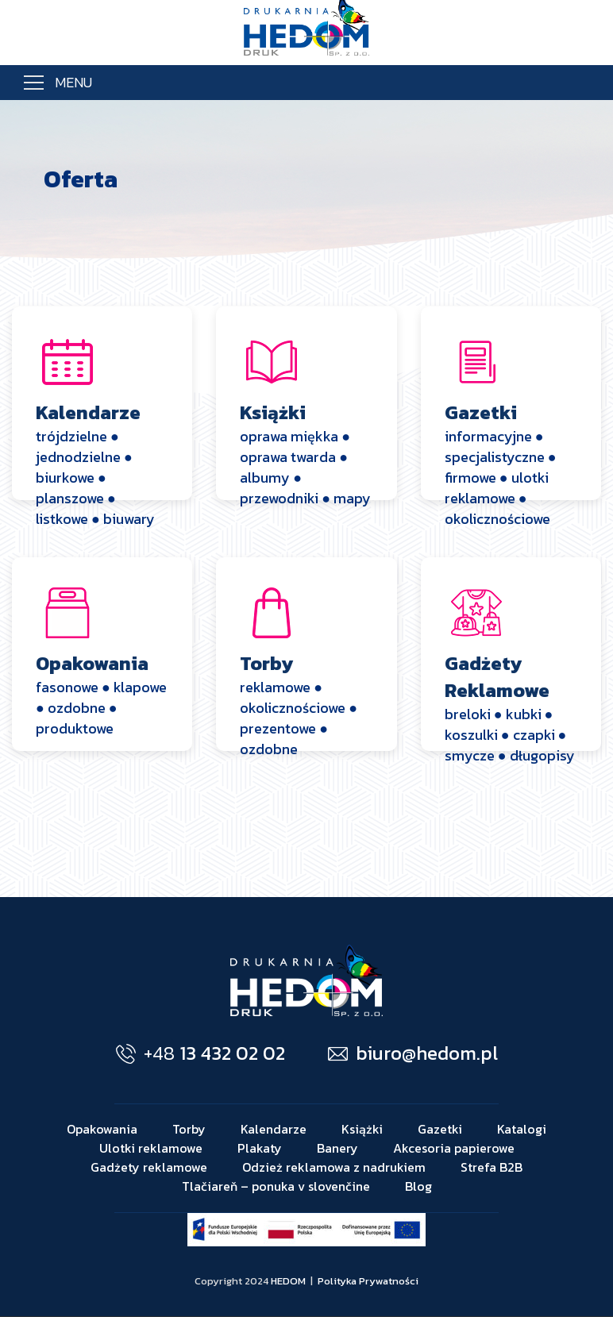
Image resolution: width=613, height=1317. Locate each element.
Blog (418, 1186)
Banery (337, 1147)
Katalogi (521, 1128)
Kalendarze (273, 1128)
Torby (189, 1128)
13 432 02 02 (200, 1053)
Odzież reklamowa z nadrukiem (334, 1166)
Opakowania (102, 1128)
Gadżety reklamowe (149, 1166)
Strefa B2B (491, 1166)
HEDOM (288, 1280)
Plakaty (259, 1147)
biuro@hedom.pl (413, 1053)
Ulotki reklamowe (150, 1147)
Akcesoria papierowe (454, 1147)
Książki (362, 1128)
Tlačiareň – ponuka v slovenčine (276, 1186)
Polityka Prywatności (368, 1280)
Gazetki (440, 1128)
